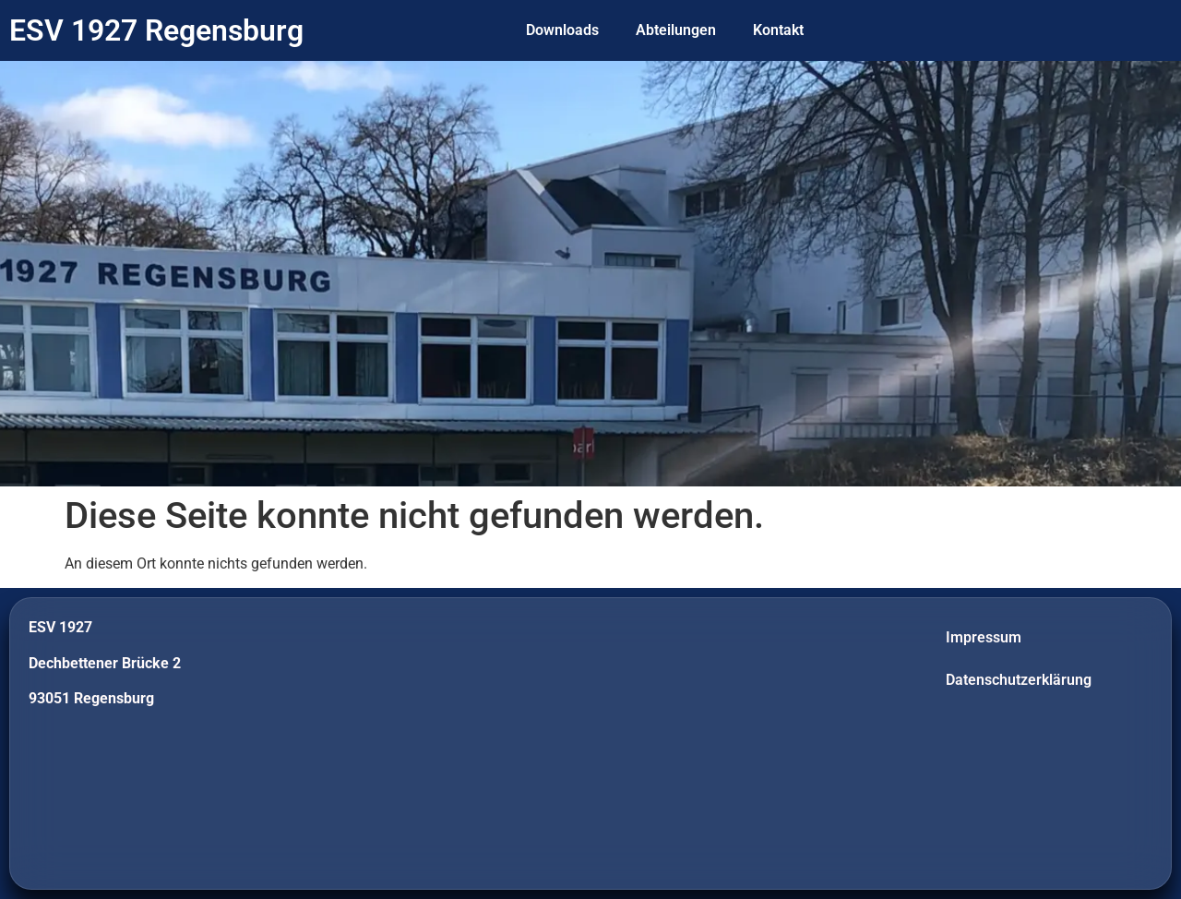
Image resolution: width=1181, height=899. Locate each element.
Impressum (983, 637)
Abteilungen (676, 30)
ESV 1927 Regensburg (156, 30)
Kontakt (778, 30)
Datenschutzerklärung (1019, 680)
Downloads (562, 30)
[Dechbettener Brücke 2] (590, 743)
